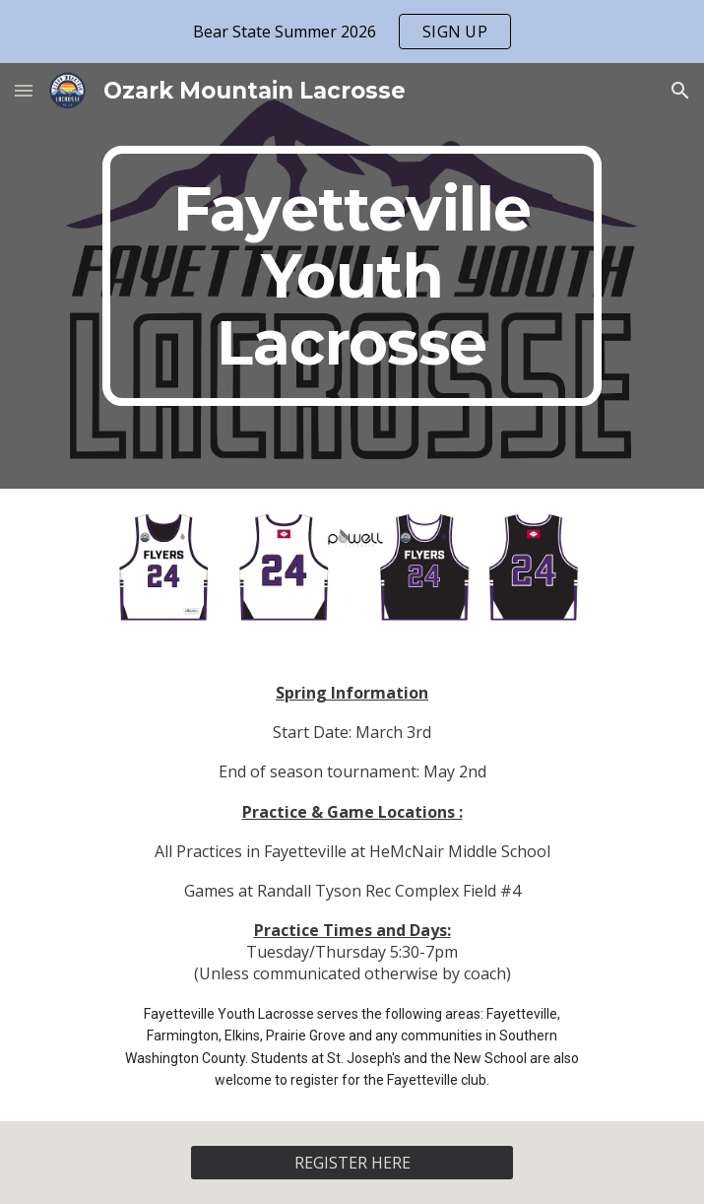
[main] (352, 276)
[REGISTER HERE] (352, 1162)
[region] (352, 31)
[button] (23, 90)
